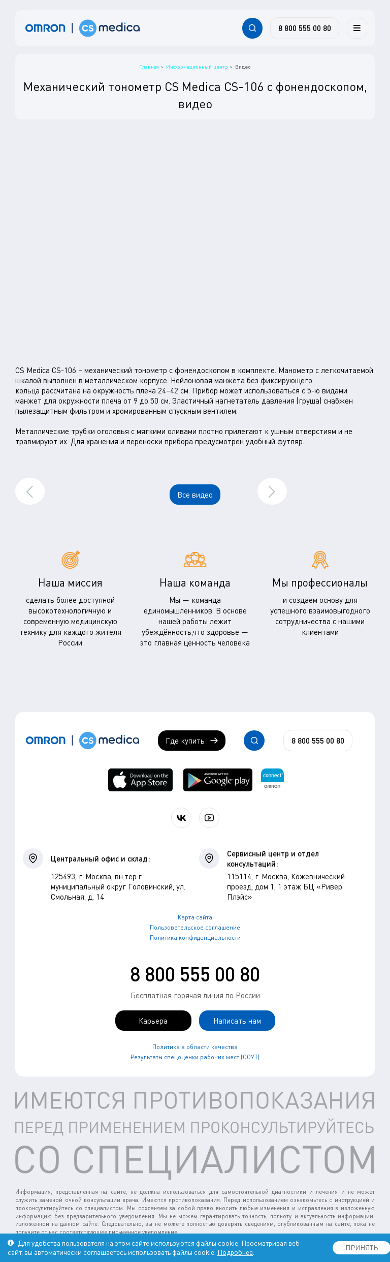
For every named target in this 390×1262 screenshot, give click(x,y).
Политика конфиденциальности (195, 937)
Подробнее (235, 1252)
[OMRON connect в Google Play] (217, 779)
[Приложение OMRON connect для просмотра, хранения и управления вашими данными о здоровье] (272, 779)
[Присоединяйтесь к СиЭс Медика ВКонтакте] (181, 818)
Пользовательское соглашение (195, 927)
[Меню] (357, 28)
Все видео (195, 494)
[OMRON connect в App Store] (140, 779)
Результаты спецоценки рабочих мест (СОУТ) (195, 1057)
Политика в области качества (195, 1047)
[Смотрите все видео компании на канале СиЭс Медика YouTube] (209, 818)
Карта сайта (195, 917)
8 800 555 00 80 (195, 974)
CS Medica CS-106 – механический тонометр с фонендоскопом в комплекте (145, 370)
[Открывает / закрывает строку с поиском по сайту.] (252, 28)
